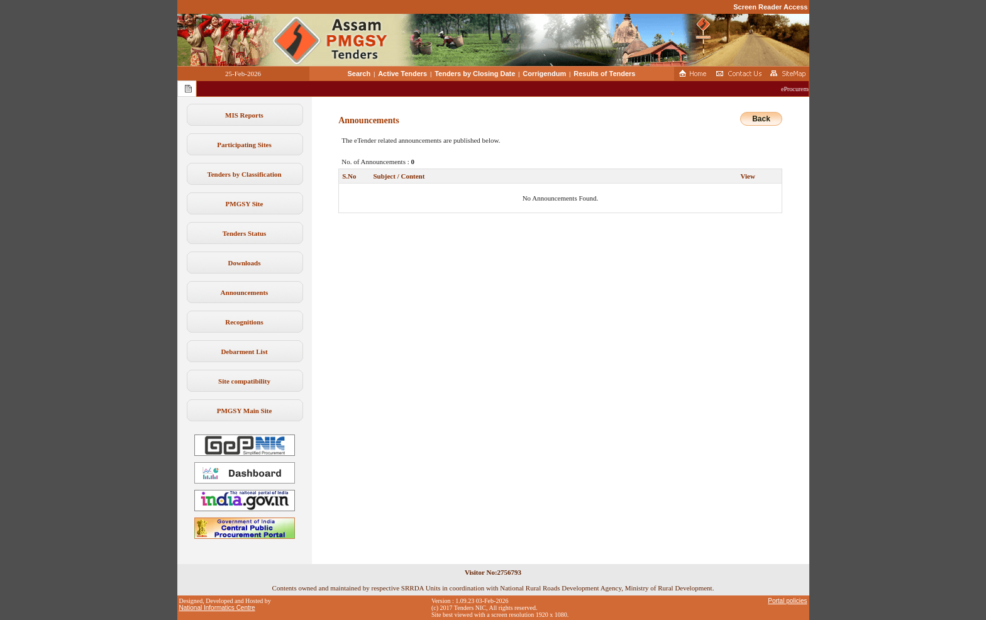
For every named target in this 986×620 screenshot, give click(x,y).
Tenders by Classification (244, 174)
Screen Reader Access (770, 7)
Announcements (245, 292)
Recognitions (244, 322)
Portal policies (787, 600)
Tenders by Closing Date (475, 73)
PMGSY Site (244, 204)
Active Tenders (402, 73)
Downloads (244, 263)
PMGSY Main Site (244, 410)
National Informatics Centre (217, 607)
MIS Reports (244, 115)
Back (761, 118)
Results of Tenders (604, 73)
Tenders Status (245, 233)
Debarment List (244, 351)
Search (359, 73)
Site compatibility (244, 381)
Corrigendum (544, 73)
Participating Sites (244, 144)
